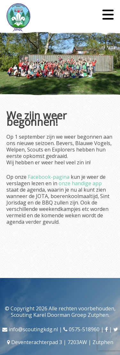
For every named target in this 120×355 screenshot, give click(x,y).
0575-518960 (84, 329)
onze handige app (80, 183)
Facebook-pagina (48, 176)
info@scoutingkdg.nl (33, 329)
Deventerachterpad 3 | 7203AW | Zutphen (62, 342)
